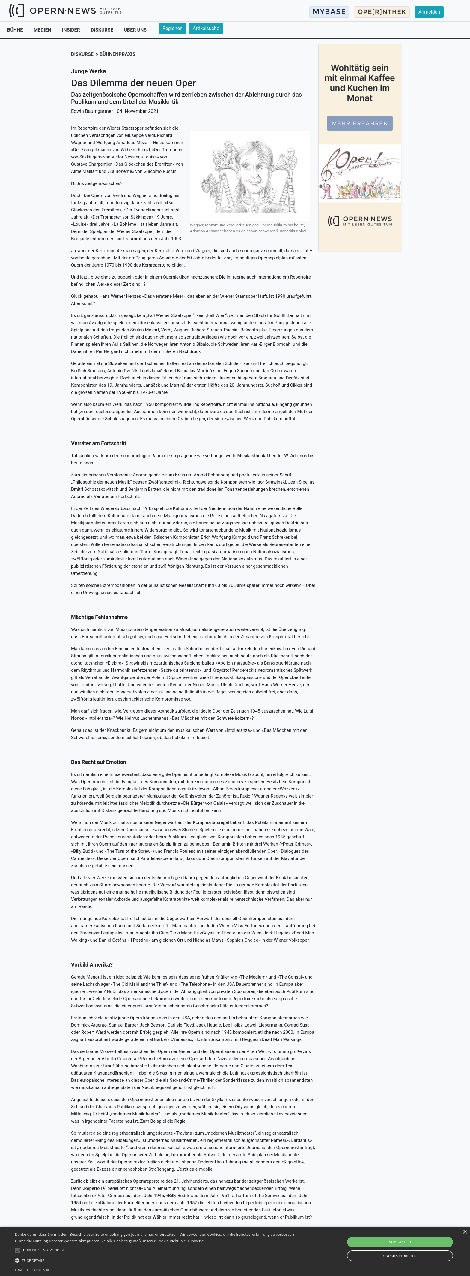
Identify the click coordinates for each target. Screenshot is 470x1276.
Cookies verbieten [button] (400, 1255)
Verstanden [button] (400, 1242)
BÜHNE (15, 30)
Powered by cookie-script (33, 1270)
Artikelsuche (206, 28)
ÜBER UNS (135, 30)
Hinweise (196, 1241)
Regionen (172, 28)
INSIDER (71, 30)
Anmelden (429, 12)
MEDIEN (43, 30)
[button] (158, 1260)
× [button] (465, 1232)
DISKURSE (103, 30)
